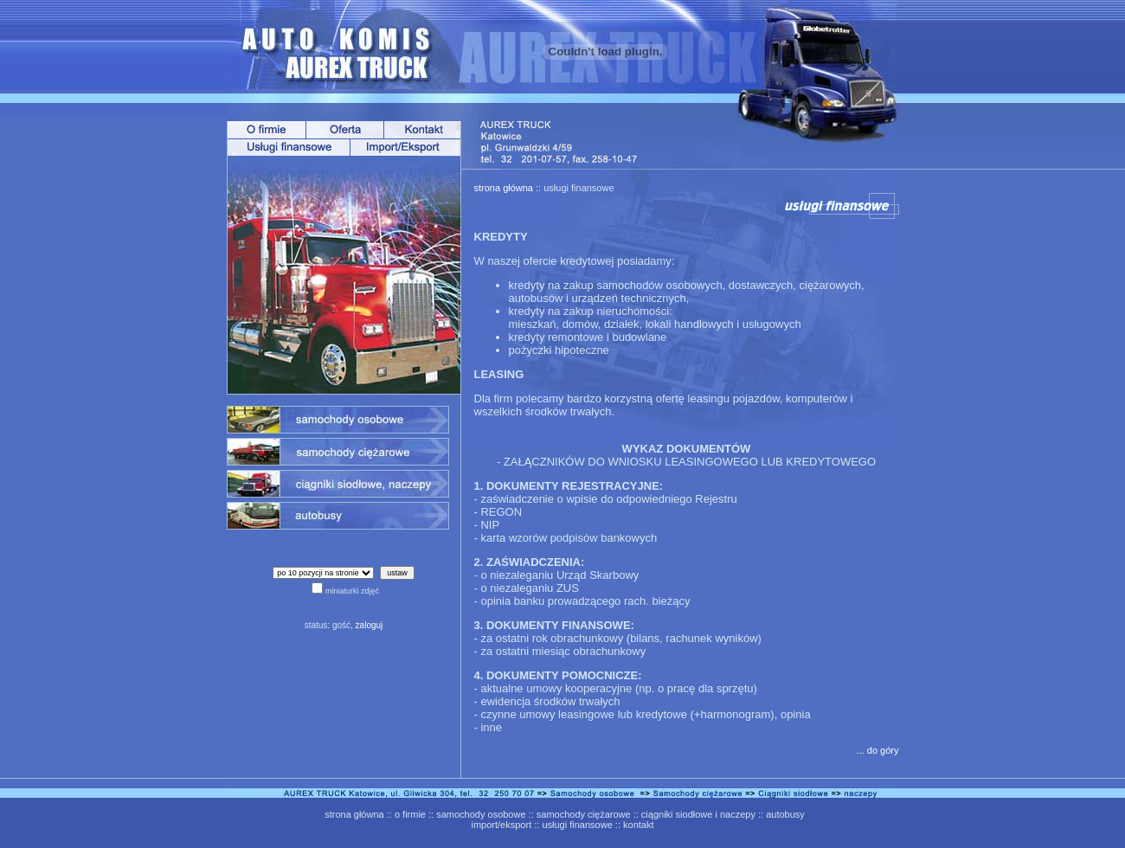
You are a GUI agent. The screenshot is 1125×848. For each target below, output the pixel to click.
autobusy (785, 814)
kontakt (638, 824)
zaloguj (369, 625)
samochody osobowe (480, 814)
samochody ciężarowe (584, 814)
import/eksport (502, 824)
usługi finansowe (577, 824)
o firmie (410, 814)
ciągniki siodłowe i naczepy (698, 814)
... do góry (878, 750)
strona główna (504, 188)
